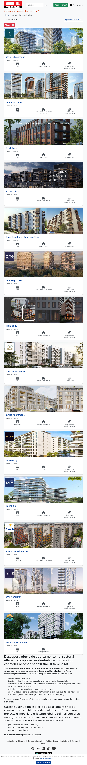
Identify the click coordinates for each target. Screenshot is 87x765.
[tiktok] (48, 748)
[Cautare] (34, 5)
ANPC (43, 743)
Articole (10, 741)
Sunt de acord (43, 762)
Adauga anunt (61, 5)
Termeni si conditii (36, 741)
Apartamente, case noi (73, 20)
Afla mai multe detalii (46, 758)
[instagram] (38, 748)
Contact (75, 741)
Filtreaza (9, 25)
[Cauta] (45, 5)
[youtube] (54, 748)
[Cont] (76, 5)
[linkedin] (43, 748)
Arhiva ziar (20, 741)
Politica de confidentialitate (57, 741)
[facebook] (32, 748)
